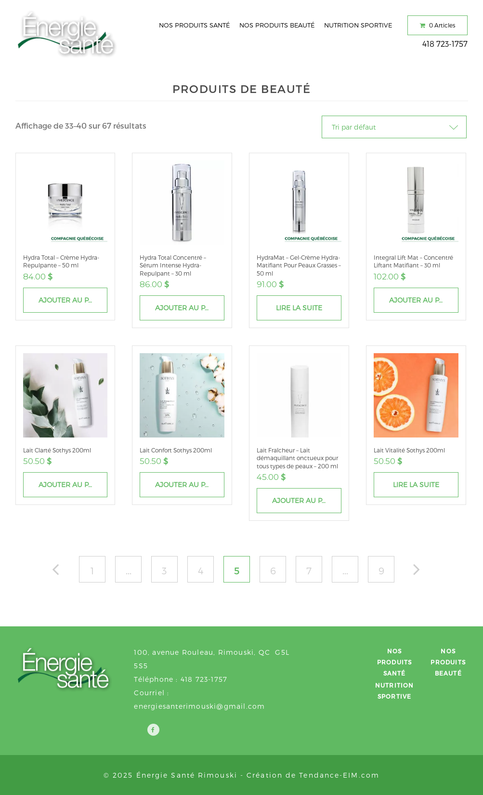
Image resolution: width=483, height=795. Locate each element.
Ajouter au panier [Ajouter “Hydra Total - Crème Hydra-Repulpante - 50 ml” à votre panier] (73, 300)
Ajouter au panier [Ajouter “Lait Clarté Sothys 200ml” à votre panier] (73, 484)
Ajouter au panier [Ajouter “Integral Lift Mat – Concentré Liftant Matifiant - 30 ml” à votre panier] (423, 300)
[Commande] (394, 127)
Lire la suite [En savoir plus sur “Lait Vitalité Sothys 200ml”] (416, 484)
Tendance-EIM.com (339, 775)
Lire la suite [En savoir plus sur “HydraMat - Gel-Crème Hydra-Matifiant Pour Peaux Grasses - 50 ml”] (299, 308)
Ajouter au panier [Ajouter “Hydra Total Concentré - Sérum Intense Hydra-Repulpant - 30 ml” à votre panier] (189, 308)
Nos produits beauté (276, 25)
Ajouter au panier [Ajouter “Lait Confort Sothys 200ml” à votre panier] (189, 484)
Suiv (421, 571)
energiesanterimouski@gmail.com (199, 706)
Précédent (60, 571)
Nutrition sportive (358, 25)
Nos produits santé (194, 25)
